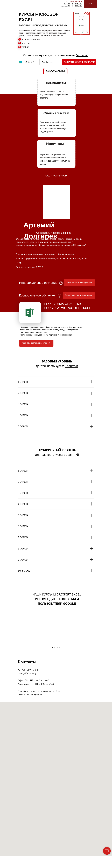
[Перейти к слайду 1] (52, 704)
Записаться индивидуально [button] (79, 282)
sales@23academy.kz (28, 730)
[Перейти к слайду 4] (59, 704)
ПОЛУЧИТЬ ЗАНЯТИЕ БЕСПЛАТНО (79, 62)
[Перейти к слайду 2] (54, 704)
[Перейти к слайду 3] (57, 704)
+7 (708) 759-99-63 (74, 2)
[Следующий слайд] (106, 672)
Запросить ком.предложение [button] (78, 295)
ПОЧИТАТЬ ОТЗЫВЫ (55, 71)
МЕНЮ (90, 4)
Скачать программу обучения (36, 343)
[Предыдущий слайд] (5, 672)
